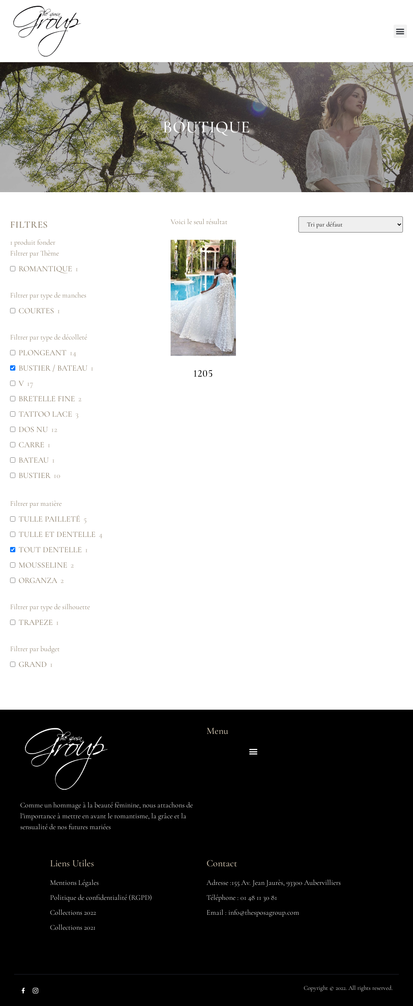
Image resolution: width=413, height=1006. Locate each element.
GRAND (33, 664)
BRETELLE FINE (47, 399)
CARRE (31, 445)
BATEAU (34, 460)
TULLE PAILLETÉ (49, 519)
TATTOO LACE (45, 414)
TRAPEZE (36, 622)
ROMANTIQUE (45, 269)
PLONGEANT (43, 353)
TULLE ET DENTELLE (57, 534)
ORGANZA (38, 580)
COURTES (36, 311)
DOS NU (33, 429)
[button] (400, 31)
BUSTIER (34, 475)
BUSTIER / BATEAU (53, 368)
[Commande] (350, 224)
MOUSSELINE (43, 565)
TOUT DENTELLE (50, 550)
